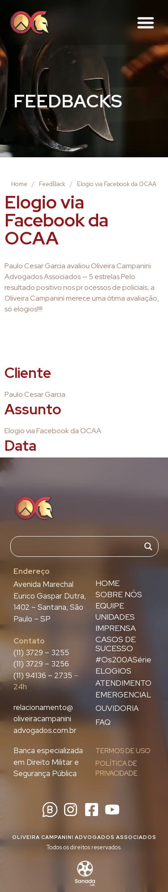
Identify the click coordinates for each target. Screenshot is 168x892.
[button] (145, 22)
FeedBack (52, 184)
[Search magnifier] (148, 546)
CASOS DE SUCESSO (115, 644)
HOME (107, 583)
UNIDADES (115, 616)
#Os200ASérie (123, 659)
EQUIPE (109, 605)
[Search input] (80, 546)
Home (19, 184)
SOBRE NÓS (118, 594)
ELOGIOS (113, 670)
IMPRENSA (115, 628)
